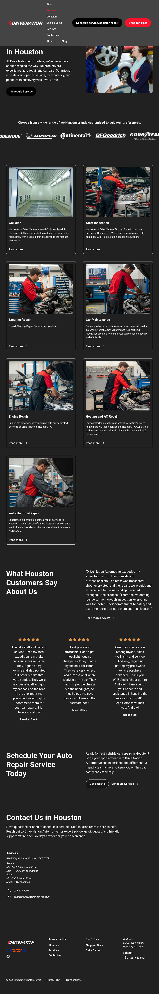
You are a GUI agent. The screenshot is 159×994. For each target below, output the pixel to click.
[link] (20, 942)
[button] (25, 23)
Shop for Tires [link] (94, 945)
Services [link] (52, 10)
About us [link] (52, 41)
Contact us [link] (53, 35)
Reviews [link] (51, 29)
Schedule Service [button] (21, 91)
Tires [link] (49, 4)
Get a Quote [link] (93, 950)
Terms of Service (74, 980)
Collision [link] (52, 16)
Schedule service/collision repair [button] (97, 22)
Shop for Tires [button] (138, 22)
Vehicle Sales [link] (54, 22)
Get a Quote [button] (97, 783)
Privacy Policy (53, 980)
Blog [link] (64, 41)
